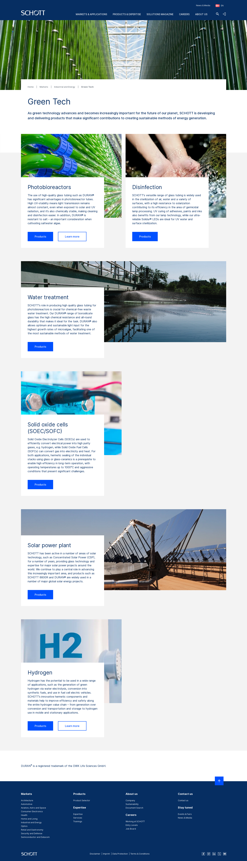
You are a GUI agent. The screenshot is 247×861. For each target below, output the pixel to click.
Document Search (134, 808)
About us (201, 14)
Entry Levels (132, 825)
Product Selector (81, 800)
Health (24, 815)
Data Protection (120, 854)
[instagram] (208, 853)
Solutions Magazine (160, 14)
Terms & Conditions (140, 854)
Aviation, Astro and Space (33, 808)
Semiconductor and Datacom (35, 837)
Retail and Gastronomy (32, 830)
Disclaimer (95, 854)
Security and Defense (31, 833)
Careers (184, 14)
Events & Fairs (185, 814)
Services (77, 818)
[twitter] (219, 853)
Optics (24, 826)
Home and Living (29, 819)
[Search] (218, 14)
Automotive (26, 804)
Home (31, 87)
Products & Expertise (127, 14)
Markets (44, 87)
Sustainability (132, 804)
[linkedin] (214, 853)
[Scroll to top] (219, 781)
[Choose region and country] (220, 6)
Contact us (183, 800)
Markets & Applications (91, 14)
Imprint (106, 854)
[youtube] (224, 853)
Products (40, 236)
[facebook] (203, 853)
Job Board (131, 829)
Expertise (78, 814)
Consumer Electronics (32, 811)
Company (130, 800)
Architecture (27, 800)
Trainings (77, 821)
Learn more (72, 236)
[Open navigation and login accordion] (224, 14)
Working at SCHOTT (135, 821)
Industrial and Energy (65, 87)
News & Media (203, 5)
